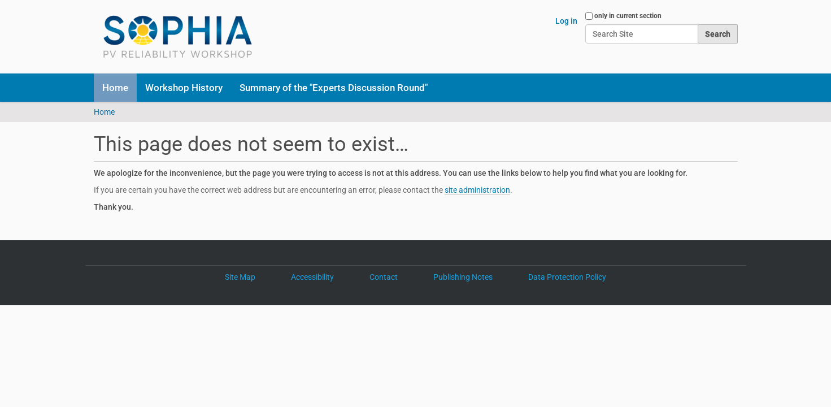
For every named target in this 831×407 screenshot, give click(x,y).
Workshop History (184, 87)
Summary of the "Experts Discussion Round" (334, 87)
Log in (566, 20)
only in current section (628, 16)
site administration (477, 189)
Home (115, 87)
